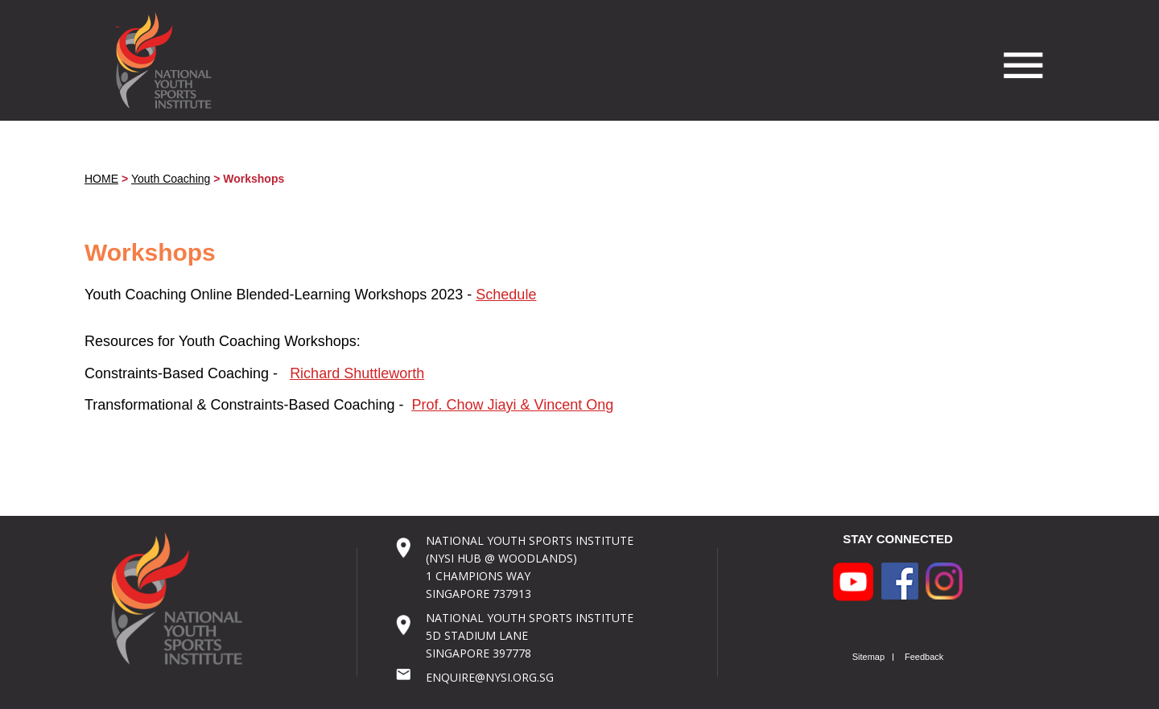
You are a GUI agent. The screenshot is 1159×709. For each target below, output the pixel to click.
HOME (101, 178)
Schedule (506, 294)
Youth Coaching (170, 178)
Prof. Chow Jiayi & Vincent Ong (513, 405)
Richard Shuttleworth (357, 373)
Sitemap (868, 657)
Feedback (924, 657)
